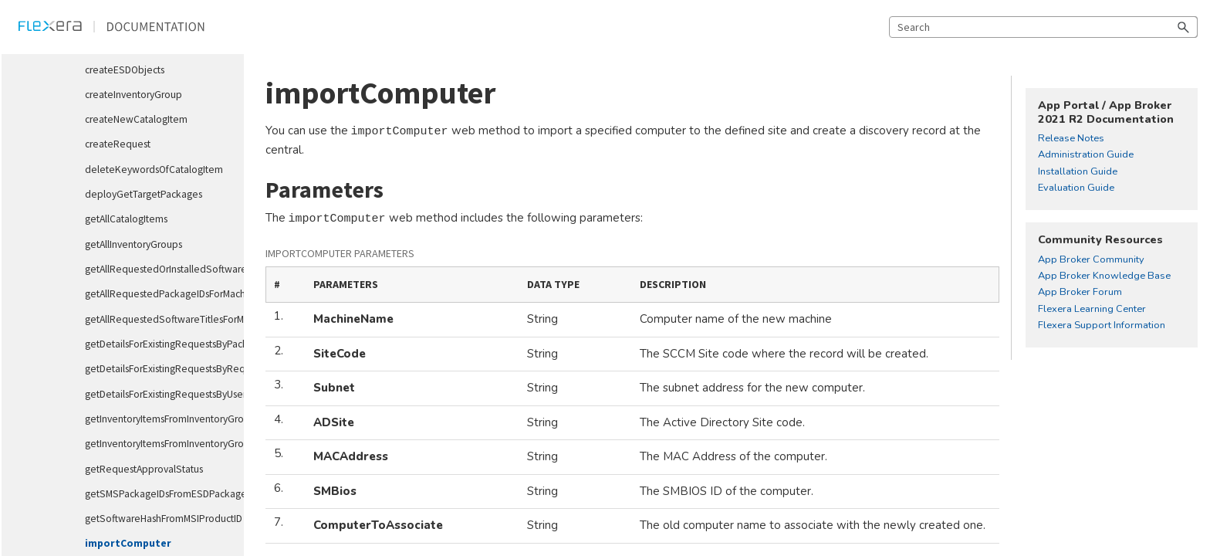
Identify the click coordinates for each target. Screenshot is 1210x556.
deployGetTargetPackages (143, 194)
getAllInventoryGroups (133, 244)
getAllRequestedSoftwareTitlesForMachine (158, 319)
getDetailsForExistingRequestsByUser (158, 394)
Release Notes (1071, 139)
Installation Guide (1077, 172)
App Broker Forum (1080, 292)
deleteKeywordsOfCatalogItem (154, 169)
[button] (1184, 27)
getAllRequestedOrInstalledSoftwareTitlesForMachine (158, 269)
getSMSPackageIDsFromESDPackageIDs (158, 493)
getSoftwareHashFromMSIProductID (158, 518)
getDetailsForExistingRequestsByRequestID (158, 368)
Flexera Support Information (1101, 326)
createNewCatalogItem (136, 119)
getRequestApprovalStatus (144, 469)
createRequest (117, 144)
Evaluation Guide (1076, 188)
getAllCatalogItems (126, 218)
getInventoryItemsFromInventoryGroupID (158, 418)
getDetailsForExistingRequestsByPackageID (158, 344)
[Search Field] (1043, 27)
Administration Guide (1086, 155)
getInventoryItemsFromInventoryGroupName (158, 443)
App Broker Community (1091, 260)
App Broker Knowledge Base (1104, 276)
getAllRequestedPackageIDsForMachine (158, 293)
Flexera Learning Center (1092, 309)
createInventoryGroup (133, 94)
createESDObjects (124, 69)
